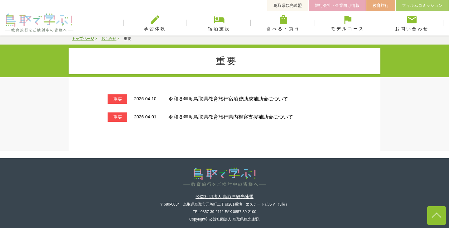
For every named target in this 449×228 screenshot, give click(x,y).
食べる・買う (283, 22)
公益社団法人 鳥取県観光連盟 (224, 189)
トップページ (83, 38)
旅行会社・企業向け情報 (337, 5)
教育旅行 (381, 5)
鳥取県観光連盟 (287, 5)
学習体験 (154, 22)
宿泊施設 (219, 22)
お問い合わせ (411, 22)
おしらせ (108, 38)
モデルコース (347, 22)
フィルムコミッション (422, 5)
